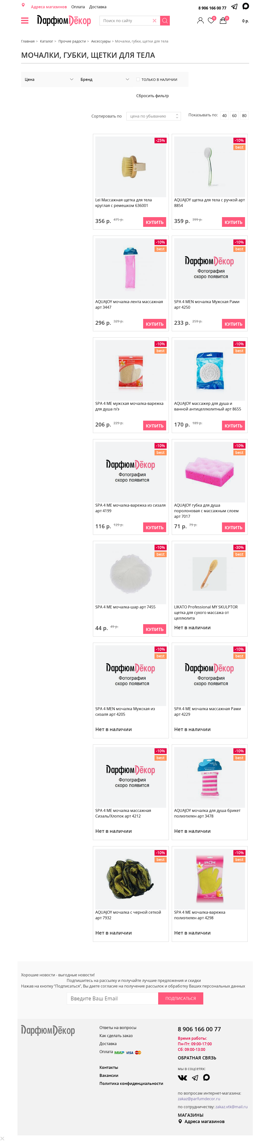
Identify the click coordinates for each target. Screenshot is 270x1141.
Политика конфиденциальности (131, 1083)
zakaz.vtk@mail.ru (231, 1106)
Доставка (97, 6)
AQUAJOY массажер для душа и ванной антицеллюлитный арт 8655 (207, 406)
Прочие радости (72, 41)
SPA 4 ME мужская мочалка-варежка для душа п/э (130, 406)
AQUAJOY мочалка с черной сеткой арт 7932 (128, 915)
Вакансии (108, 1075)
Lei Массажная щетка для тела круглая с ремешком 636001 (124, 202)
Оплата (78, 6)
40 (224, 115)
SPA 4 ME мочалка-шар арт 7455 (126, 607)
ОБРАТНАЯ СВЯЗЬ (197, 1058)
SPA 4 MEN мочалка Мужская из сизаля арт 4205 (125, 711)
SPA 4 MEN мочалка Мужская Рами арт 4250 (207, 304)
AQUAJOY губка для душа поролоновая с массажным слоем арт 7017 (206, 510)
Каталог (46, 41)
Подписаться (180, 998)
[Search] (176, 21)
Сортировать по (106, 116)
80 (244, 115)
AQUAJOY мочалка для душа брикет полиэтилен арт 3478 (207, 813)
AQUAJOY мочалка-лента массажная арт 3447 (129, 304)
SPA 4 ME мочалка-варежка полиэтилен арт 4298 (200, 915)
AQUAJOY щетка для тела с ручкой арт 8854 (209, 202)
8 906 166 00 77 (212, 8)
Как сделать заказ (116, 1035)
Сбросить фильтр (152, 95)
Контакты (108, 1067)
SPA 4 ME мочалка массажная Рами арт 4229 (207, 711)
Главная (28, 41)
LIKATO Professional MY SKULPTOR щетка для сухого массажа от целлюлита (206, 612)
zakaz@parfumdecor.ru (199, 1098)
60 (234, 115)
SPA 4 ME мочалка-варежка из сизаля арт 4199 (131, 507)
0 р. (237, 20)
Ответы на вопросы (117, 1027)
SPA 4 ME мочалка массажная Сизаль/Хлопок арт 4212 (123, 813)
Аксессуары (101, 41)
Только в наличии (159, 79)
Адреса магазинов (49, 6)
